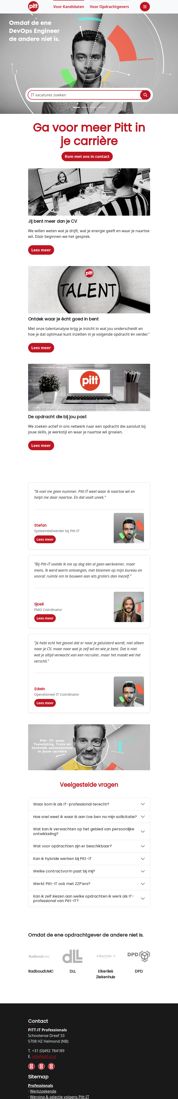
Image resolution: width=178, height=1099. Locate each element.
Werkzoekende (43, 1091)
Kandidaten (68, 6)
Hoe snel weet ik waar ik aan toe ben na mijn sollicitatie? (85, 816)
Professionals (40, 1085)
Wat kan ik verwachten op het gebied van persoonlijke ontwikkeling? (83, 831)
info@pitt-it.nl (44, 1056)
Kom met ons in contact (87, 156)
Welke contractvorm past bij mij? (64, 871)
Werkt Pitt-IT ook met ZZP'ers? (61, 883)
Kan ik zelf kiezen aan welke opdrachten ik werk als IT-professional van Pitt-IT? (83, 898)
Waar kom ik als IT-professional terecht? (71, 804)
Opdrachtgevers (109, 6)
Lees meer (41, 250)
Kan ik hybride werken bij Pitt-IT (62, 858)
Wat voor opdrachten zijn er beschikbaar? (72, 846)
